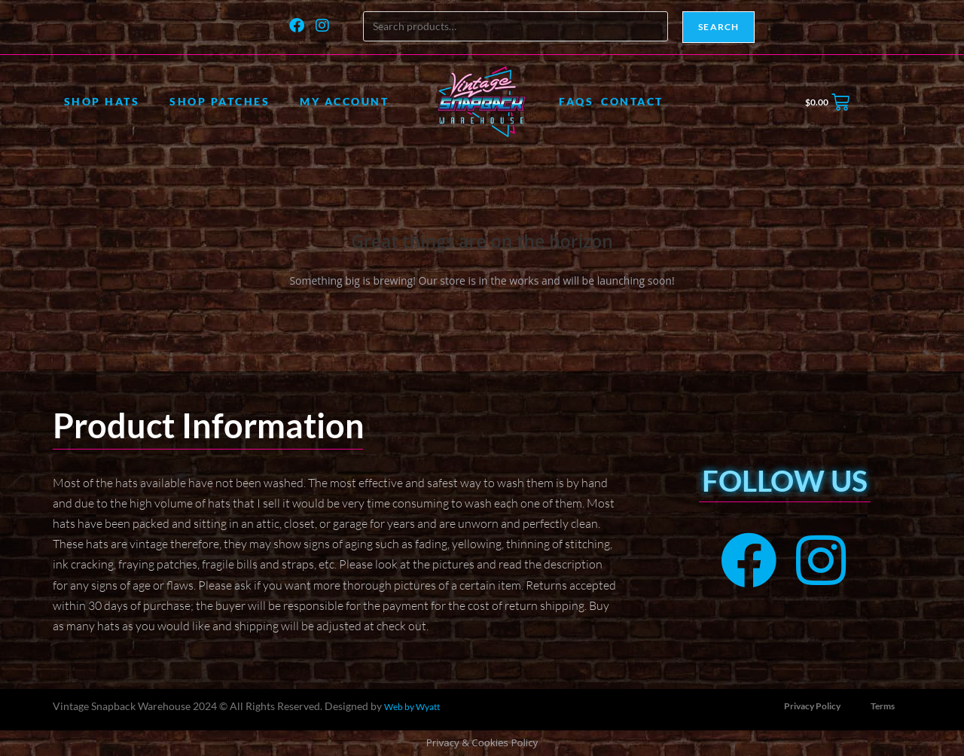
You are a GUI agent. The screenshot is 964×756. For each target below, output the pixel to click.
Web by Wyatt (412, 706)
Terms (883, 706)
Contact (632, 101)
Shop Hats (102, 101)
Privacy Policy (812, 706)
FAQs (576, 101)
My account (344, 101)
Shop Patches (219, 101)
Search (718, 26)
